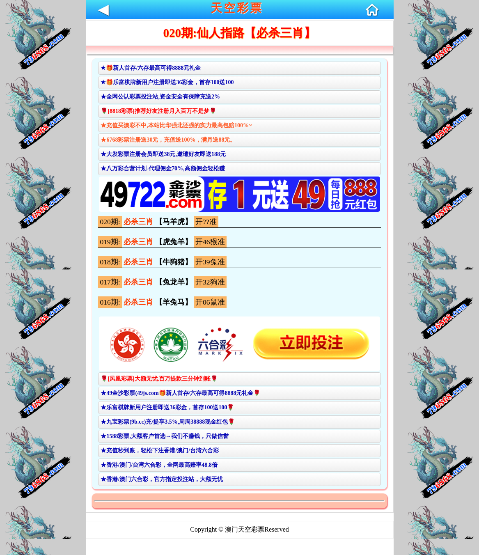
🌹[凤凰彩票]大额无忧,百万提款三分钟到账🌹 (159, 379)
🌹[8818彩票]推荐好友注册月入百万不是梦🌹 (158, 111)
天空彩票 (237, 8)
